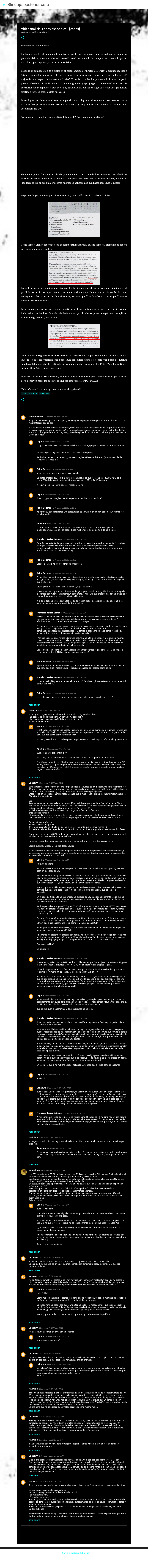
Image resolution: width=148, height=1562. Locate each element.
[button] (22, 37)
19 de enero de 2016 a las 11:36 (56, 726)
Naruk (32, 1481)
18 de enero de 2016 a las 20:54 (56, 494)
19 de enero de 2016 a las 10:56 (64, 573)
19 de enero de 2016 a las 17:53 (56, 1205)
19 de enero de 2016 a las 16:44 (59, 1148)
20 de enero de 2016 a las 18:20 (51, 1328)
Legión (40, 441)
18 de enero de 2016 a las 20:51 (64, 469)
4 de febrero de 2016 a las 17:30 (48, 1481)
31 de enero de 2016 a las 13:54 (59, 1364)
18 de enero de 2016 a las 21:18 (64, 508)
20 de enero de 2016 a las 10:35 (51, 1258)
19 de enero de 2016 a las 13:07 (56, 1074)
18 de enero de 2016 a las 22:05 (59, 524)
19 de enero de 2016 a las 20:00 (64, 693)
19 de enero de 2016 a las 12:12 (51, 783)
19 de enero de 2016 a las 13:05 (74, 677)
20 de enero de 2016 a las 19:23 (56, 1289)
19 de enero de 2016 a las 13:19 (74, 1113)
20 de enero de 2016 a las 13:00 (51, 1276)
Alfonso (33, 710)
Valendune (34, 1170)
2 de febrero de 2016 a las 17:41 (51, 1440)
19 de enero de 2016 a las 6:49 (49, 711)
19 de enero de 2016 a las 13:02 (64, 662)
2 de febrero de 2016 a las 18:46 (51, 1456)
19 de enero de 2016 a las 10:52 (64, 560)
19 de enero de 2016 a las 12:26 (56, 860)
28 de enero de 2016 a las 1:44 (58, 749)
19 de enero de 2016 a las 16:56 (53, 1170)
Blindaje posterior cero (28, 4)
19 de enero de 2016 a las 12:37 (56, 996)
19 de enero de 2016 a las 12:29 (74, 958)
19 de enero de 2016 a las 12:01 (74, 613)
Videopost (44, 393)
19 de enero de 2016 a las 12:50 (74, 1018)
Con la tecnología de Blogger (74, 1553)
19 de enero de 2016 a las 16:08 (51, 1137)
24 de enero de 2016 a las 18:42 (51, 1389)
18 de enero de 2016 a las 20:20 (56, 442)
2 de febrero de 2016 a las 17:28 (51, 1417)
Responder (34, 705)
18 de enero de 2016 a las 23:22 (74, 539)
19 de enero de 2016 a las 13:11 (59, 1088)
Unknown (33, 783)
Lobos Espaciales (29, 393)
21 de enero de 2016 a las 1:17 (50, 1354)
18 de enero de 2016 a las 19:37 (56, 417)
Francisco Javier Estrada (49, 539)
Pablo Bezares (36, 416)
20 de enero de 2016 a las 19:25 (56, 1336)
